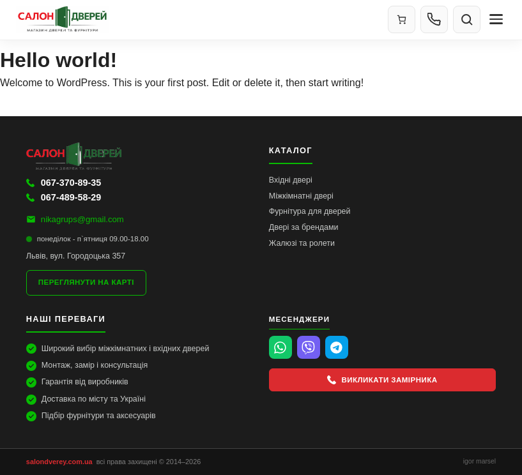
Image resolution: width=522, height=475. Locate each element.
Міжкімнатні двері (301, 196)
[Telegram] (336, 347)
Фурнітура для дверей (310, 211)
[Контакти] (434, 19)
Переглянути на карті (86, 282)
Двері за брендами (304, 227)
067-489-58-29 (63, 197)
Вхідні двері (290, 180)
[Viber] (308, 347)
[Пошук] (466, 19)
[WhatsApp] (280, 347)
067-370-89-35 (63, 182)
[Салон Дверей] (196, 19)
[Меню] (496, 19)
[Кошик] (401, 19)
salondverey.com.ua (59, 461)
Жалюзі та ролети (302, 243)
